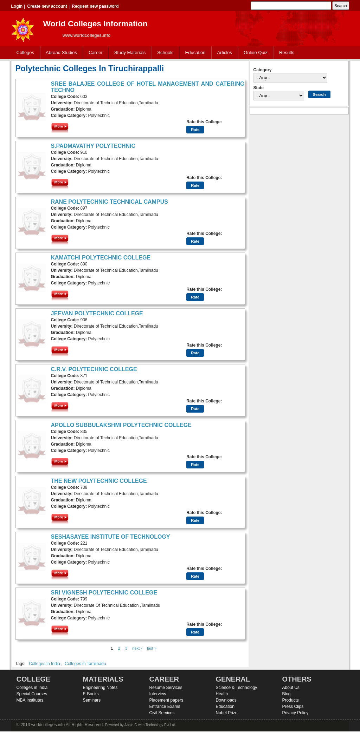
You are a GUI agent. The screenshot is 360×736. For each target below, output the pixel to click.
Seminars (92, 700)
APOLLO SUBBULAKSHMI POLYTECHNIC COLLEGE (121, 425)
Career (94, 53)
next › (137, 648)
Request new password (95, 6)
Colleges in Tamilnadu (85, 663)
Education (194, 53)
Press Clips (293, 706)
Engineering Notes (100, 687)
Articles (224, 52)
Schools (164, 53)
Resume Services (165, 687)
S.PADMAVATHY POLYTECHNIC (93, 146)
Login (17, 6)
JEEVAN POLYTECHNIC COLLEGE (97, 313)
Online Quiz (256, 52)
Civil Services (162, 712)
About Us (291, 687)
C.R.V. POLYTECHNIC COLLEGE (94, 369)
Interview (157, 693)
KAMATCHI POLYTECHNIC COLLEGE (101, 258)
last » (151, 648)
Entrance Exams (164, 706)
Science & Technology (236, 687)
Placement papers (166, 700)
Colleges (24, 53)
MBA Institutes (30, 700)
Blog (286, 693)
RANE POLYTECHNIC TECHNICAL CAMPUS (109, 202)
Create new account (47, 6)
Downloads (226, 700)
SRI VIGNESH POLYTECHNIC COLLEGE (104, 593)
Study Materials (128, 53)
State (258, 87)
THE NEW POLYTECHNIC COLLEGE (99, 481)
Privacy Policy (295, 712)
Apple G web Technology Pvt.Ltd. (150, 725)
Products (290, 700)
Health (222, 693)
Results (286, 52)
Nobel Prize (227, 712)
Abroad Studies (59, 53)
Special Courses (32, 693)
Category (262, 69)
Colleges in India (44, 663)
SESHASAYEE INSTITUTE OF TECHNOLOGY (110, 537)
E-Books (91, 693)
